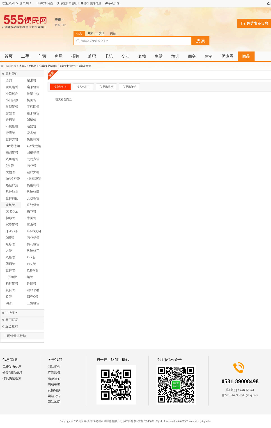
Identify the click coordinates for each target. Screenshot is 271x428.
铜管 (9, 303)
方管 (9, 251)
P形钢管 (11, 277)
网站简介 (54, 366)
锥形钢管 (33, 113)
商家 (90, 33)
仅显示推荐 (106, 86)
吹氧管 (10, 205)
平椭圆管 (33, 106)
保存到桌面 (46, 3)
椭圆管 (31, 100)
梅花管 (31, 211)
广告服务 (54, 372)
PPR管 (31, 257)
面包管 (31, 165)
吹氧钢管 (12, 87)
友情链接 (54, 390)
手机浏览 (113, 3)
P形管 (10, 165)
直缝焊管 (33, 205)
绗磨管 (10, 133)
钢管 (30, 277)
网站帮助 (54, 384)
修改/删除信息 (92, 3)
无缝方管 (33, 159)
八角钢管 (12, 159)
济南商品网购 (47, 66)
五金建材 (11, 326)
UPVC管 (32, 296)
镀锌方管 (12, 139)
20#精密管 (13, 178)
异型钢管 (12, 106)
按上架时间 (60, 86)
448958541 (247, 390)
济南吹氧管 (84, 66)
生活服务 (11, 313)
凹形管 (10, 264)
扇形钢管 (33, 87)
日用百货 (11, 319)
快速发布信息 (68, 3)
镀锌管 (10, 270)
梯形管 (10, 218)
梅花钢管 (33, 244)
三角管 (31, 224)
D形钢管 (33, 270)
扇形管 (31, 80)
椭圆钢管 (12, 152)
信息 (79, 33)
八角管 (10, 257)
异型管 (10, 113)
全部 (9, 80)
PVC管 (31, 264)
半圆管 (31, 218)
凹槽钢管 (33, 152)
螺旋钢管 (12, 224)
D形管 (10, 237)
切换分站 (60, 25)
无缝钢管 (33, 198)
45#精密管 (34, 178)
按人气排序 (83, 86)
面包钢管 (33, 237)
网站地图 (54, 402)
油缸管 (31, 126)
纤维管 (31, 283)
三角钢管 (33, 303)
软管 (9, 296)
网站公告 (54, 396)
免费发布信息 (257, 23)
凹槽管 (31, 120)
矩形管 (10, 244)
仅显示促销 (129, 86)
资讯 (101, 33)
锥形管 (10, 120)
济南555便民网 (28, 66)
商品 (113, 33)
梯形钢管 (12, 283)
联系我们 (54, 378)
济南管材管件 (67, 66)
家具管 (31, 133)
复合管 (10, 290)
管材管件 (11, 73)
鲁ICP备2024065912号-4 (148, 421)
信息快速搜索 (11, 378)
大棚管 (10, 172)
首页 (9, 56)
